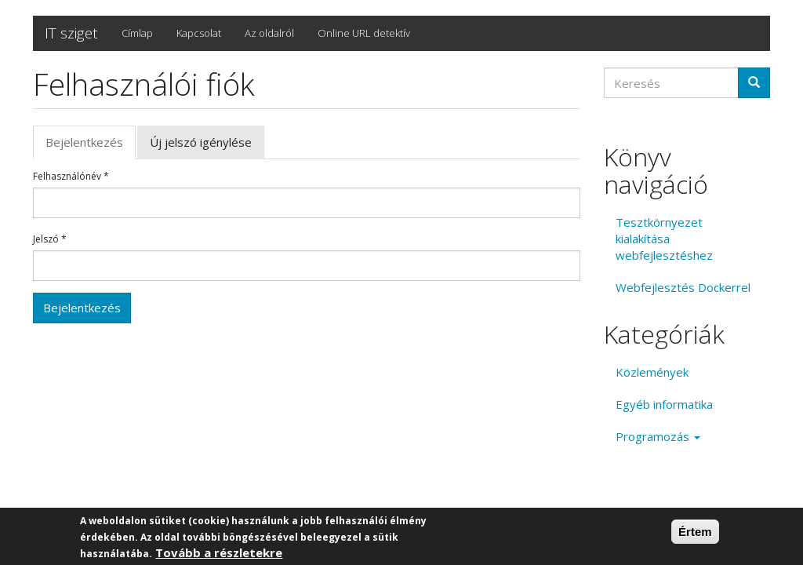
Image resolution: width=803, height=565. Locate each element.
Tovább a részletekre (218, 553)
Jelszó (50, 239)
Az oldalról (269, 33)
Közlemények (652, 372)
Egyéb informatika (664, 404)
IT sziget (71, 33)
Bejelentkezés (90, 146)
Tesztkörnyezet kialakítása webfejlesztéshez (664, 238)
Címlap (137, 33)
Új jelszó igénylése (201, 142)
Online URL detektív (364, 33)
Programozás (658, 436)
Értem (695, 532)
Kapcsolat (198, 33)
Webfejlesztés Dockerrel (683, 287)
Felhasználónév (71, 176)
